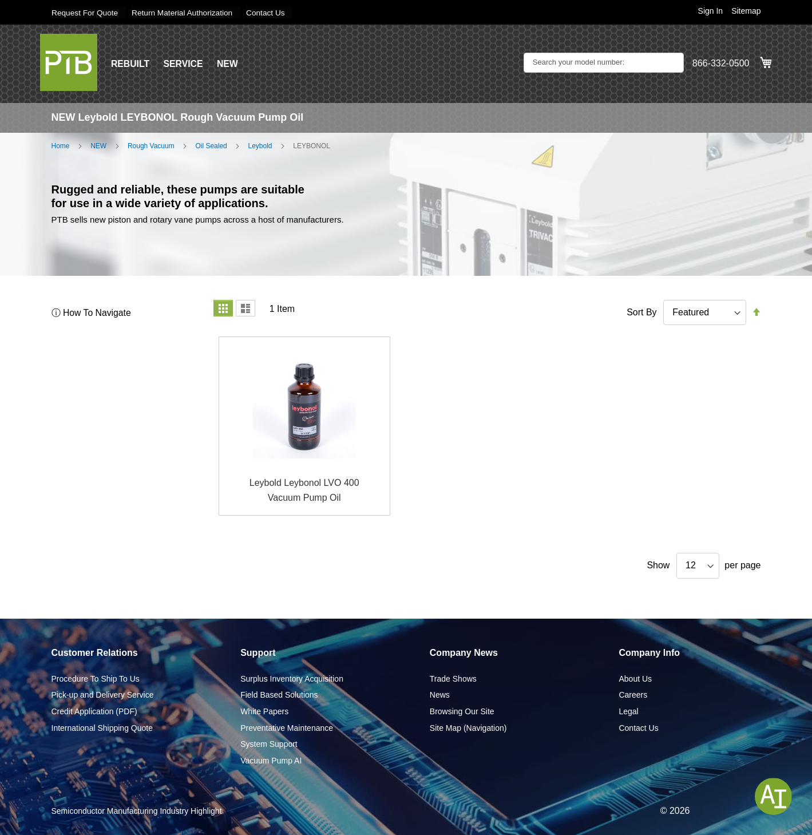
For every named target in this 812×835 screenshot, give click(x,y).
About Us (635, 678)
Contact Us (270, 12)
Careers (633, 694)
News (440, 694)
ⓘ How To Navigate (92, 312)
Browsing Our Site (462, 710)
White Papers (264, 710)
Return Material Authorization (185, 12)
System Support (269, 744)
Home (61, 145)
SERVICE (184, 63)
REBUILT (130, 63)
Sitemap (745, 10)
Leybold (260, 145)
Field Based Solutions (279, 694)
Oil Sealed (211, 145)
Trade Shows (453, 678)
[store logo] (68, 61)
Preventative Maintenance (286, 727)
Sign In (710, 10)
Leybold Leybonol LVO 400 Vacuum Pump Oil (304, 490)
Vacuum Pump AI (271, 760)
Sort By (641, 311)
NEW (228, 63)
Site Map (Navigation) (468, 727)
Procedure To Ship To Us (96, 678)
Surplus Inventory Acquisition (291, 678)
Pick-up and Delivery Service (103, 694)
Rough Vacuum (151, 145)
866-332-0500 (721, 63)
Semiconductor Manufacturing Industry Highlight (137, 811)
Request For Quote (86, 12)
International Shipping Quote (102, 727)
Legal (628, 710)
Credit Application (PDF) (94, 710)
